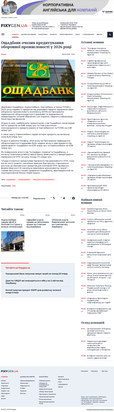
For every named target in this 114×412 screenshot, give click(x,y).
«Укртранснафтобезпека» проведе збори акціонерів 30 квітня (99, 177)
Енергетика (5, 388)
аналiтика (43, 377)
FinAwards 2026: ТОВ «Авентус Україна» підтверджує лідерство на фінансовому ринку (70, 26)
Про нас (105, 371)
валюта (53, 34)
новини (15, 34)
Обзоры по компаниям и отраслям (44, 384)
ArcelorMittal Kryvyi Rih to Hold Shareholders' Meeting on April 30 (99, 86)
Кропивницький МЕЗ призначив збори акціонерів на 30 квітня (98, 188)
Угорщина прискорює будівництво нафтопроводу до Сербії (99, 300)
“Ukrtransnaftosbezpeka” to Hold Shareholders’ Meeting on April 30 (100, 167)
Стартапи (4, 386)
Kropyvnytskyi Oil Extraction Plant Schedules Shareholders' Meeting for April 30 (100, 97)
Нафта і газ (5, 391)
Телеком (23, 391)
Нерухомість (25, 386)
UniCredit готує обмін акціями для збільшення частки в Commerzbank (98, 232)
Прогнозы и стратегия (47, 394)
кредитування (24, 179)
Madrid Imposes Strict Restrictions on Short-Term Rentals (99, 211)
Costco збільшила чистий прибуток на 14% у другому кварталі (100, 221)
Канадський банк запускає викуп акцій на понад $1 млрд (37, 274)
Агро (3, 396)
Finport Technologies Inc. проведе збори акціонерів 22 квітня (99, 144)
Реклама (94, 371)
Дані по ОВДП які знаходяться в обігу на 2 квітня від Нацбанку (34, 282)
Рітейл (22, 388)
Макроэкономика (45, 389)
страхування (88, 34)
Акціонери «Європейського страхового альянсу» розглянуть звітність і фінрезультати (100, 110)
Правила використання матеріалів (100, 409)
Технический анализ (46, 397)
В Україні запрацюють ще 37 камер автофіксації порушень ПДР (99, 311)
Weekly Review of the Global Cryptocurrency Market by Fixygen (100, 75)
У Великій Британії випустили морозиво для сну (99, 254)
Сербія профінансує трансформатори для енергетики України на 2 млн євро (98, 64)
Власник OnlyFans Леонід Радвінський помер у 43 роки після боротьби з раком (99, 289)
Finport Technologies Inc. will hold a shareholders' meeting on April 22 (98, 134)
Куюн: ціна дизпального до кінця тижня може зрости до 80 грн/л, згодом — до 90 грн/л (100, 276)
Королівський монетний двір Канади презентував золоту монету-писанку (99, 265)
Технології (5, 383)
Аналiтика (42, 34)
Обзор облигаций (46, 391)
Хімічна (23, 393)
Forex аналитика (45, 399)
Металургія (5, 393)
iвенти (99, 34)
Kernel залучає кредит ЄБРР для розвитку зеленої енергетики (33, 291)
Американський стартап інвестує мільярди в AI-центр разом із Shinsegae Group (99, 243)
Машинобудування (27, 380)
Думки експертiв (28, 34)
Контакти (84, 371)
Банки (3, 54)
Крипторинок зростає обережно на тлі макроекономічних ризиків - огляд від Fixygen (99, 122)
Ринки (3, 380)
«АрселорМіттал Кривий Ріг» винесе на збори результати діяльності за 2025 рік (98, 155)
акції (77, 34)
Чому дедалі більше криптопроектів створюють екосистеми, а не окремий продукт (42, 26)
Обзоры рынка (44, 380)
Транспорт (24, 383)
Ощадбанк (10, 179)
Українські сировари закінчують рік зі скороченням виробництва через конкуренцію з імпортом (98, 345)
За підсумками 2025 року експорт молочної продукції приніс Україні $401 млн (99, 332)
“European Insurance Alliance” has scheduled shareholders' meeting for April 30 (99, 51)
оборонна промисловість (44, 179)
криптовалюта (66, 34)
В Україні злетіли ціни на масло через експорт (98, 357)
